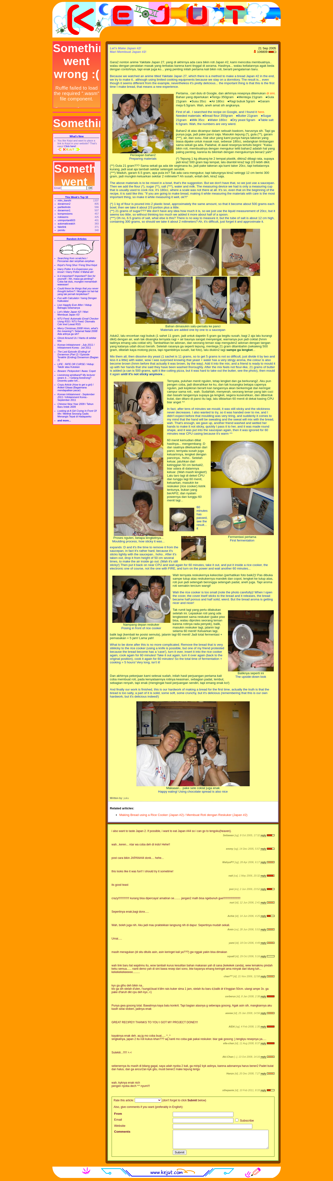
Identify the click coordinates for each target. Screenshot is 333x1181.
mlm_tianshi (64, 200)
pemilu (61, 230)
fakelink (62, 226)
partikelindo (64, 207)
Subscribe (244, 1120)
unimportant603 (66, 220)
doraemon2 (64, 203)
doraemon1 (64, 210)
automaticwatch (66, 223)
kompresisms (65, 213)
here (261, 112)
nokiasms (63, 217)
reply (263, 835)
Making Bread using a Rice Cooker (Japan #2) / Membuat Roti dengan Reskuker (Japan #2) (183, 815)
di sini (270, 93)
